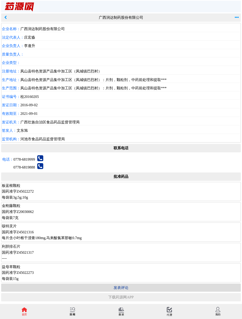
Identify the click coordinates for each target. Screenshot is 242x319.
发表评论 (121, 288)
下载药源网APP (120, 297)
